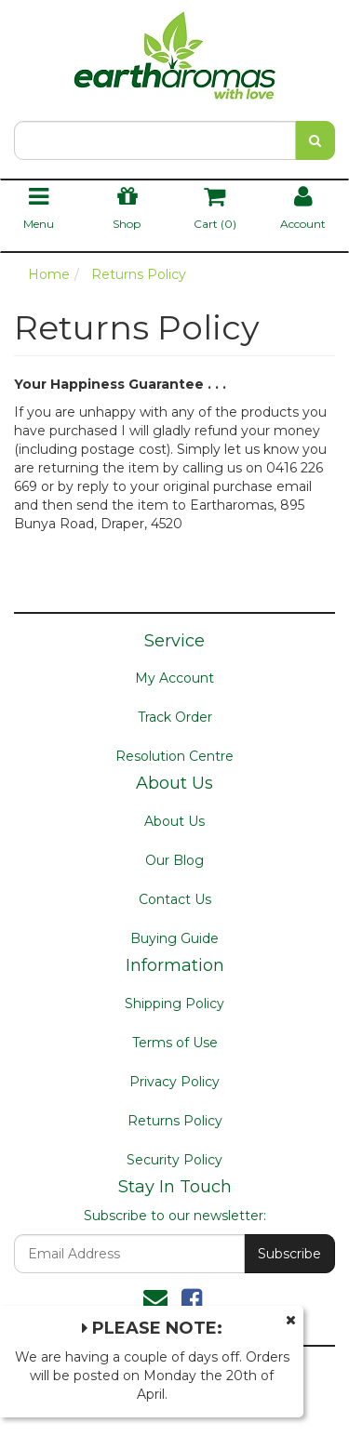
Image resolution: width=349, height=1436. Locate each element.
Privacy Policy (174, 1081)
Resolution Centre (174, 756)
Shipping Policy (174, 1003)
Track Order (175, 717)
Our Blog (174, 860)
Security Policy (174, 1159)
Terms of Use (175, 1042)
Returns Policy (175, 1120)
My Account (174, 678)
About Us (174, 821)
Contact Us (175, 899)
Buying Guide (174, 938)
